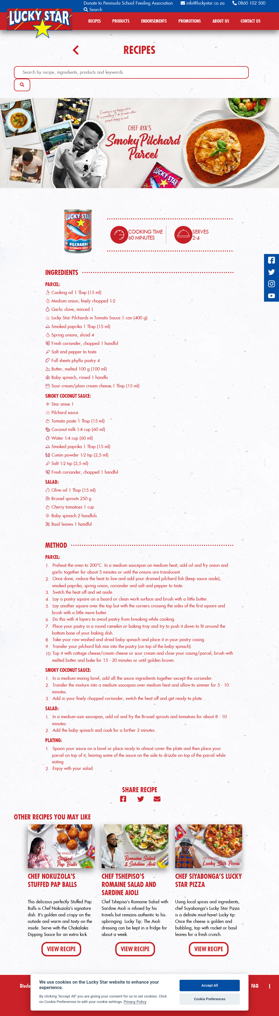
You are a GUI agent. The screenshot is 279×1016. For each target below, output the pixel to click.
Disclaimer (29, 986)
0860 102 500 (248, 3)
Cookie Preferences (209, 999)
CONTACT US (250, 21)
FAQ (254, 986)
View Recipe (61, 949)
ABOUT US (221, 21)
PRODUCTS (120, 21)
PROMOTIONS (189, 21)
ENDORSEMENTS (154, 21)
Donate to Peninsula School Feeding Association (128, 3)
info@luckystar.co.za (203, 3)
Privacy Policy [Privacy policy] (135, 1001)
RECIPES (94, 21)
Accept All (210, 985)
